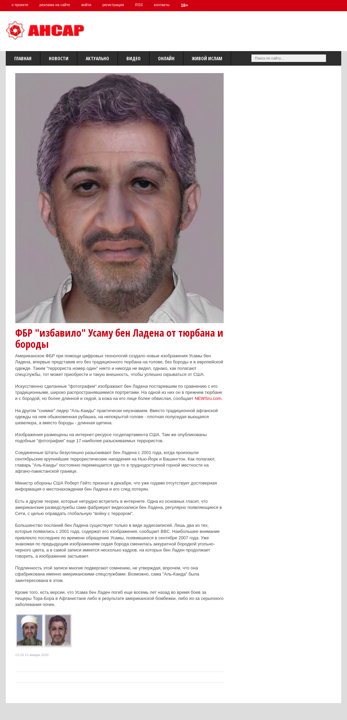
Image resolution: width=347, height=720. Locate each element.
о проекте (20, 5)
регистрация (113, 5)
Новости (58, 58)
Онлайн (166, 58)
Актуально (97, 58)
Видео (133, 58)
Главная (23, 58)
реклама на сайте (54, 5)
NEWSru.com (208, 398)
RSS (139, 5)
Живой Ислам (207, 58)
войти (86, 5)
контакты (161, 5)
